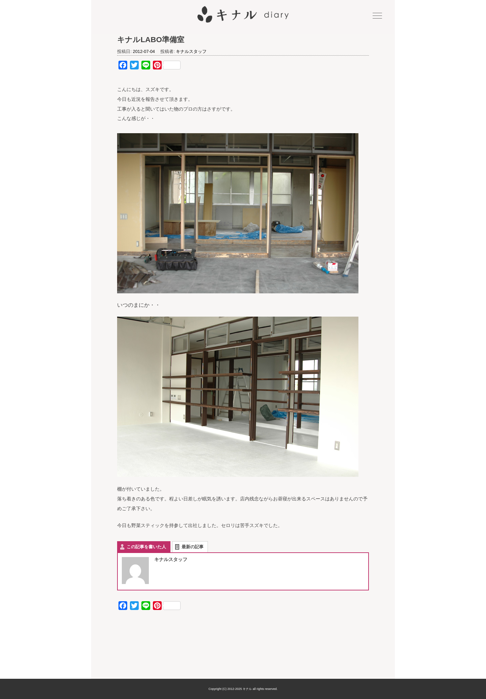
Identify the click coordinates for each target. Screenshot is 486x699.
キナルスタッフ (191, 51)
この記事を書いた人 (146, 546)
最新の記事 (193, 546)
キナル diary (243, 14)
